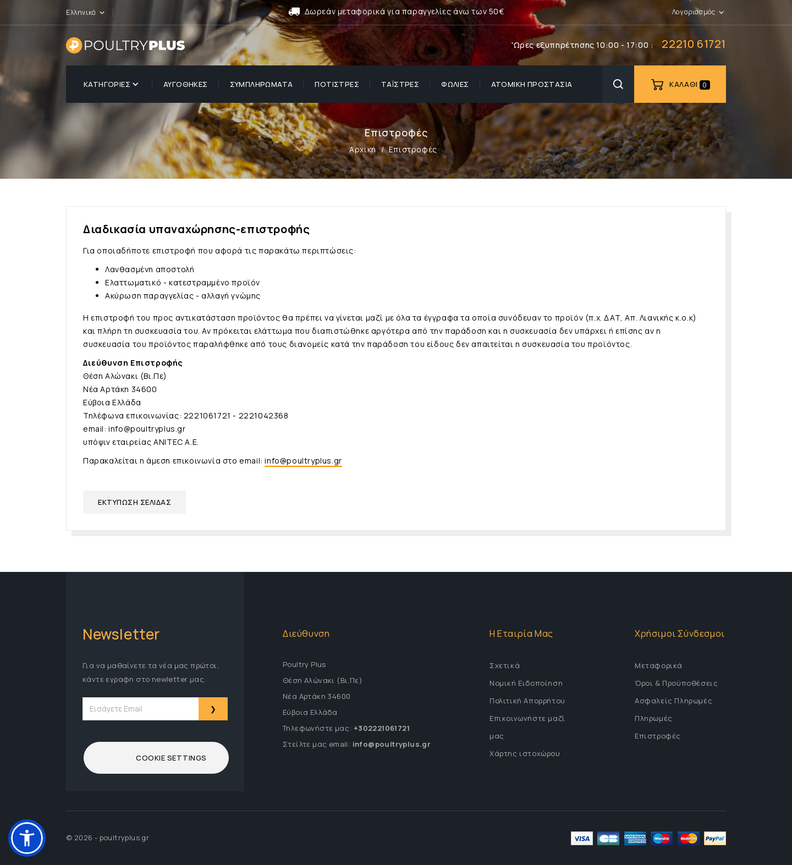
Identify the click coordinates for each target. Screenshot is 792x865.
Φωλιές (455, 84)
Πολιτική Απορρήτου (527, 701)
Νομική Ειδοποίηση (526, 683)
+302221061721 (382, 728)
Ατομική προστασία (532, 84)
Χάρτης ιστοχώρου (525, 753)
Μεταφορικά (659, 665)
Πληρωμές (654, 718)
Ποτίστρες (337, 84)
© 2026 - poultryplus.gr (107, 837)
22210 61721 (694, 43)
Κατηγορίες (112, 84)
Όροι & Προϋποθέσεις (676, 683)
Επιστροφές (658, 736)
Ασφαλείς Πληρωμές (673, 701)
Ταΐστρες (400, 84)
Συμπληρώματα (261, 84)
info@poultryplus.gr (303, 460)
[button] (102, 12)
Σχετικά (505, 665)
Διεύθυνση (306, 633)
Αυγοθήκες (185, 84)
